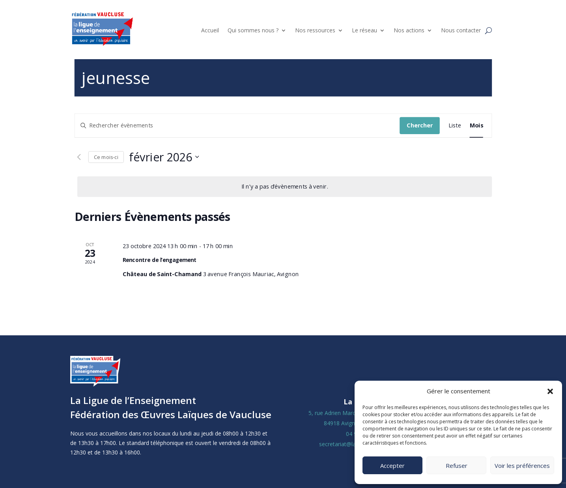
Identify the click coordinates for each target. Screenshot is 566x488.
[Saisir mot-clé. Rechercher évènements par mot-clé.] (237, 125)
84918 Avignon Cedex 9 (354, 423)
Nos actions (409, 30)
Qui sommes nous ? (253, 30)
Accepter (392, 465)
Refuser (456, 465)
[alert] (284, 186)
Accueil (210, 30)
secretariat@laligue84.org (351, 444)
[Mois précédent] (78, 157)
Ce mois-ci (106, 156)
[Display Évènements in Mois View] (476, 125)
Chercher (420, 125)
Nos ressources (315, 30)
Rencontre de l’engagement (159, 260)
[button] (550, 391)
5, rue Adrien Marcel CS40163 (346, 413)
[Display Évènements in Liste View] (454, 125)
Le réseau (364, 30)
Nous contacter (461, 30)
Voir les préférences (522, 465)
